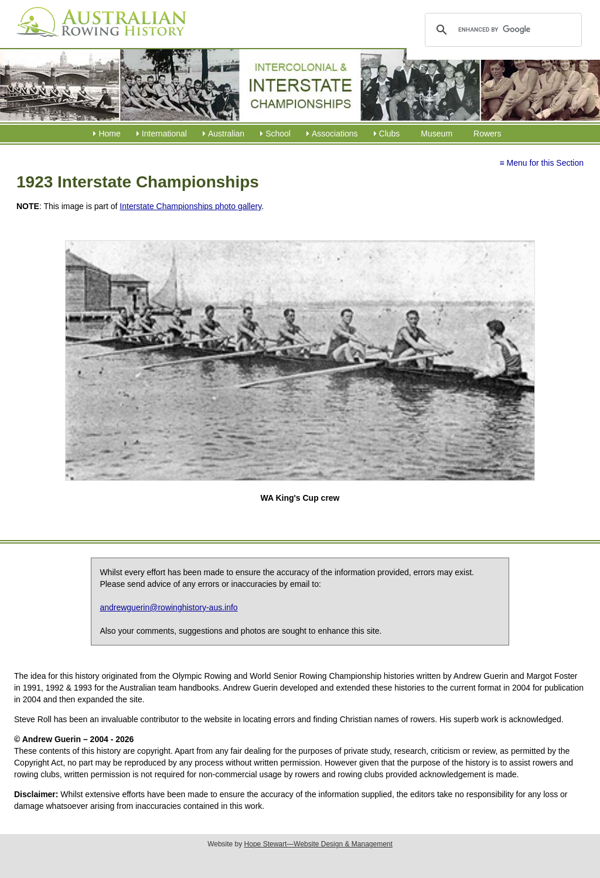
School (278, 133)
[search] (501, 30)
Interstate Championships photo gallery (190, 206)
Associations (335, 133)
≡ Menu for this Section (541, 163)
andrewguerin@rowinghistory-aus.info (168, 607)
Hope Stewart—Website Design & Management (318, 844)
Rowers (487, 133)
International (164, 133)
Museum (436, 133)
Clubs (389, 133)
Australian (226, 133)
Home (109, 133)
